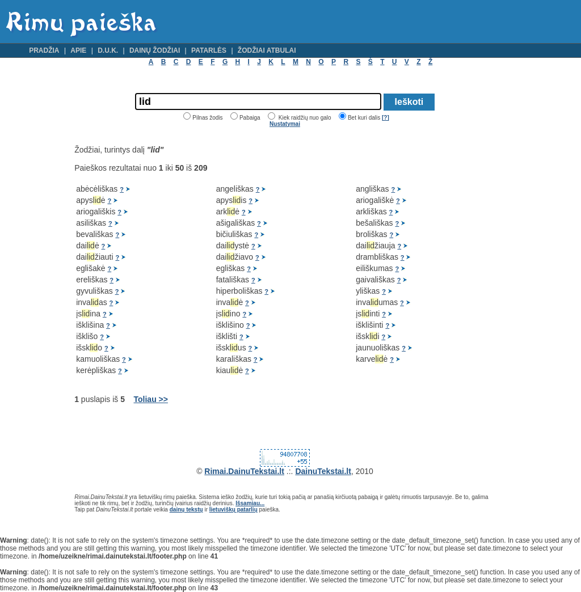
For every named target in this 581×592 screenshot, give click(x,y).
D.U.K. (108, 50)
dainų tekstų (186, 509)
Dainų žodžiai (154, 50)
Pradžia (44, 50)
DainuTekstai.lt (323, 471)
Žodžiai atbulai (267, 50)
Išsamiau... (249, 503)
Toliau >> (151, 399)
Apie (78, 50)
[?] (385, 118)
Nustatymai (285, 124)
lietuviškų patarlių (233, 509)
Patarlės (208, 50)
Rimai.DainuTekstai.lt (244, 471)
